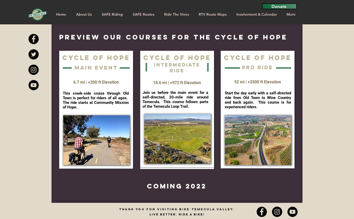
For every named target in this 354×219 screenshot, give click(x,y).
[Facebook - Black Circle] (33, 39)
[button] (279, 6)
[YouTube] (292, 212)
